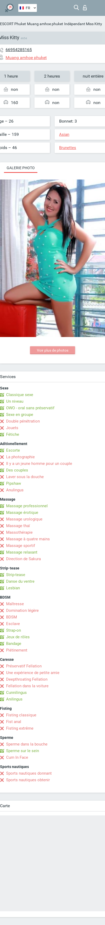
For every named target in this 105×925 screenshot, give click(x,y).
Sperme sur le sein (22, 750)
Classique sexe (19, 394)
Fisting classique (21, 715)
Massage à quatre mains (28, 539)
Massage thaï (18, 525)
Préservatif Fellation (24, 666)
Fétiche (12, 434)
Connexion (85, 8)
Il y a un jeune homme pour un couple (39, 463)
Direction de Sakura (23, 558)
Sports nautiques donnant (29, 773)
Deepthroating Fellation (26, 679)
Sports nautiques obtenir (28, 780)
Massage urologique (24, 519)
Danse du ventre (20, 581)
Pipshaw (13, 483)
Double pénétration (23, 421)
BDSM (11, 617)
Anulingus (15, 490)
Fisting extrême (19, 728)
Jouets (12, 427)
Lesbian (13, 588)
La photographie (20, 457)
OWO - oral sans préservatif (30, 408)
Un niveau (14, 401)
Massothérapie (19, 532)
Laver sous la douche (25, 476)
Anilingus (14, 699)
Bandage (13, 643)
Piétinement (16, 650)
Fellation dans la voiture (27, 686)
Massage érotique (22, 512)
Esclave (13, 623)
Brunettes (67, 147)
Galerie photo (21, 168)
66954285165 (19, 49)
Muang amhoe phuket (45, 24)
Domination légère (22, 610)
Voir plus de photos (52, 350)
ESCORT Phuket (13, 24)
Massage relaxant (21, 552)
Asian (64, 134)
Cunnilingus (16, 692)
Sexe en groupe (19, 414)
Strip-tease (15, 574)
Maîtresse (15, 603)
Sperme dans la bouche (26, 744)
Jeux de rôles (18, 637)
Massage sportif (20, 545)
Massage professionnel (27, 506)
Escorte (13, 450)
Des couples (17, 470)
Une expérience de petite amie (32, 672)
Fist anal (13, 721)
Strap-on (13, 630)
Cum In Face (17, 757)
